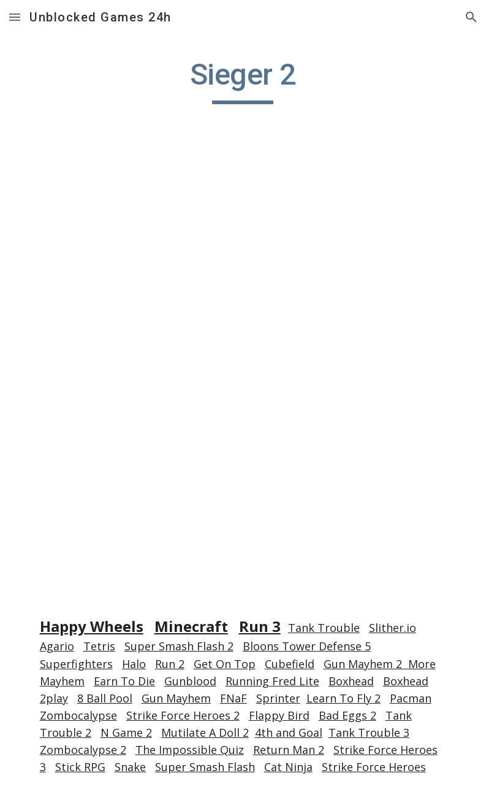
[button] (14, 17)
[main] (243, 80)
